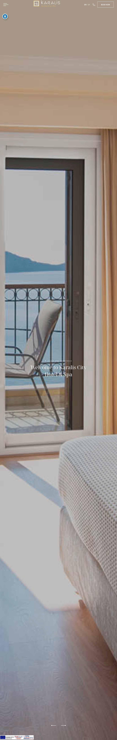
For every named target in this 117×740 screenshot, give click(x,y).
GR (89, 4)
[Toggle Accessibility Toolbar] (5, 16)
